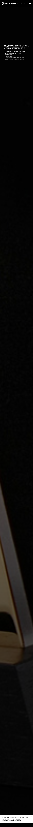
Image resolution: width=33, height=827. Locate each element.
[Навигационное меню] (30, 3)
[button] (17, 3)
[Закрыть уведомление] (32, 816)
